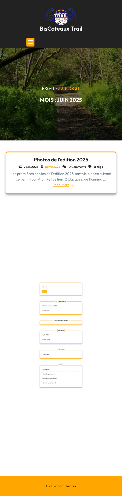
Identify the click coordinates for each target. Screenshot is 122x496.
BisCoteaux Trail (61, 28)
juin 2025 (57, 355)
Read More (61, 185)
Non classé (58, 361)
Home (48, 88)
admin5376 (52, 167)
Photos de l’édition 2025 (61, 160)
